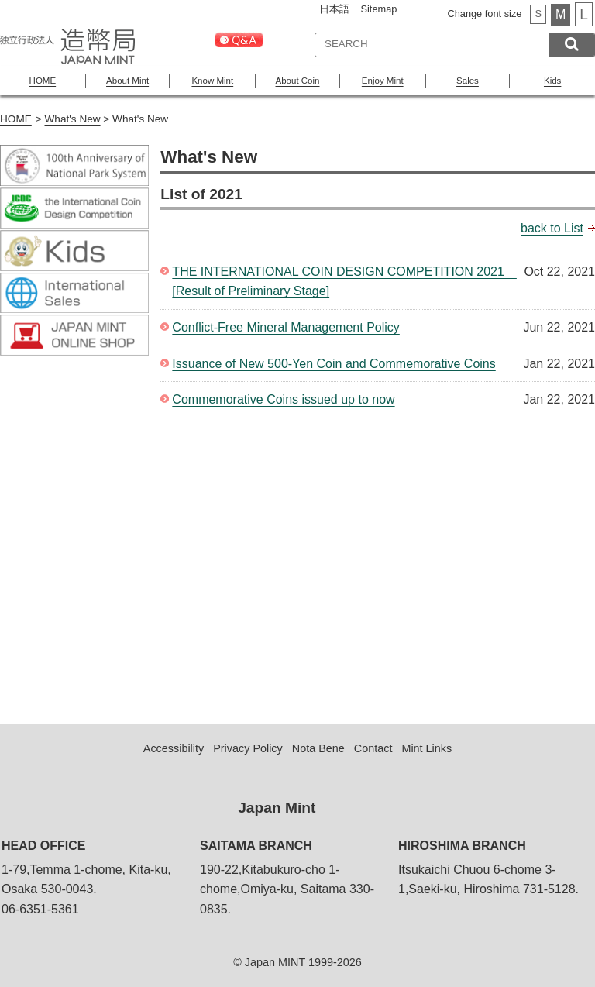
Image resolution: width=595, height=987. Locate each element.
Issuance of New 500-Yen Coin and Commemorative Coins (333, 363)
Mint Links (426, 748)
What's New (73, 119)
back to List (552, 228)
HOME (43, 80)
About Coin (298, 80)
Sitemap (378, 9)
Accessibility (173, 748)
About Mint (127, 80)
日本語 (334, 9)
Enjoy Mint (383, 80)
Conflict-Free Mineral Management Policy (285, 327)
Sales (467, 80)
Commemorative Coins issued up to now (283, 399)
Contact (373, 748)
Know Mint (212, 80)
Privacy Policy (248, 748)
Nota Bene (318, 748)
